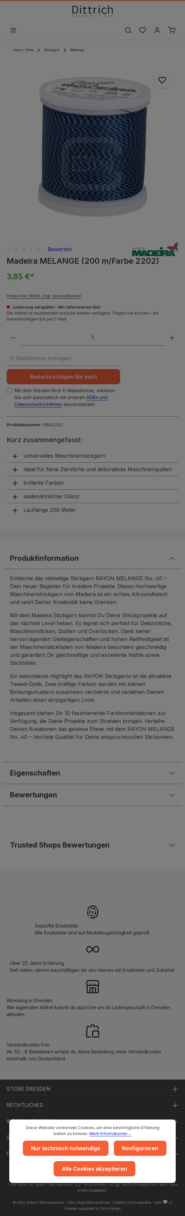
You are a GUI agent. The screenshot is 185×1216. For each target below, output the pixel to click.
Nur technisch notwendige (65, 1148)
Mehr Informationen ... (110, 1133)
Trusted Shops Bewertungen (60, 845)
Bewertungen (33, 794)
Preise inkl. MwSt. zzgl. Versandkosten (44, 295)
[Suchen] (128, 30)
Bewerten (60, 249)
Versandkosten (94, 1185)
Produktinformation (44, 558)
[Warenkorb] (171, 30)
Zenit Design (110, 1208)
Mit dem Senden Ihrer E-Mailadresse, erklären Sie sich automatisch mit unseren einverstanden (65, 397)
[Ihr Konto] (157, 30)
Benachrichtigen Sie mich (63, 376)
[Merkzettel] (142, 30)
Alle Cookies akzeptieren (94, 1168)
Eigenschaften (35, 773)
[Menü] (13, 30)
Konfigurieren (140, 1148)
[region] (92, 149)
